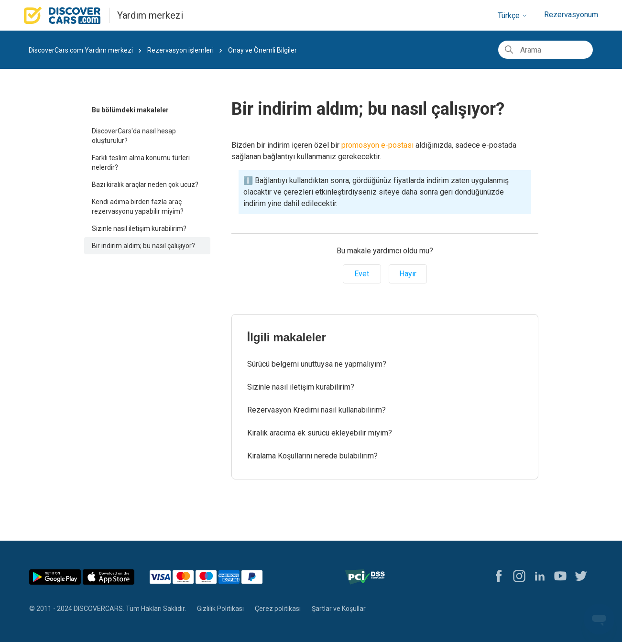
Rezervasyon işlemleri (180, 50)
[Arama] (545, 50)
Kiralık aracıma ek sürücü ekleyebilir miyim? (319, 432)
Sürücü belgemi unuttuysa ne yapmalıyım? (316, 364)
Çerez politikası (278, 608)
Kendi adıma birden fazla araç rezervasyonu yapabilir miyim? (138, 206)
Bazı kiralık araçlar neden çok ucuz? (145, 184)
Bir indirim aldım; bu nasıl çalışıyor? (143, 246)
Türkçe (512, 15)
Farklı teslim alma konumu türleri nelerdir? (141, 162)
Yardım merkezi (150, 15)
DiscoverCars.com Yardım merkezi (81, 50)
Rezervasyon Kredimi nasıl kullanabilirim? (316, 409)
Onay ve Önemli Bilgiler (262, 50)
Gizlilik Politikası (220, 608)
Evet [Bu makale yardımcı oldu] (361, 273)
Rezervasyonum (571, 14)
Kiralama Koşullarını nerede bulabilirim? (312, 455)
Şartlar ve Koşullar (339, 608)
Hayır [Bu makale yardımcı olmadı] (407, 273)
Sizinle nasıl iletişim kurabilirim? (139, 228)
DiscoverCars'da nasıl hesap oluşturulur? (134, 135)
